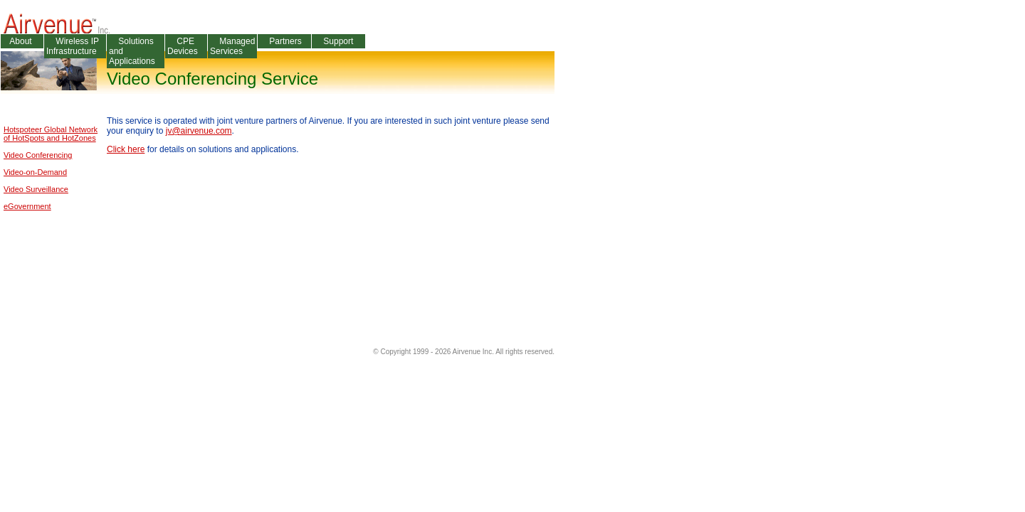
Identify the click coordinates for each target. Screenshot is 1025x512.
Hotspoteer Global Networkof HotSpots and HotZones (51, 133)
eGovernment (27, 206)
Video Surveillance (36, 189)
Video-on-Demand (35, 172)
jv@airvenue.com (199, 131)
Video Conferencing (38, 155)
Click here (125, 149)
